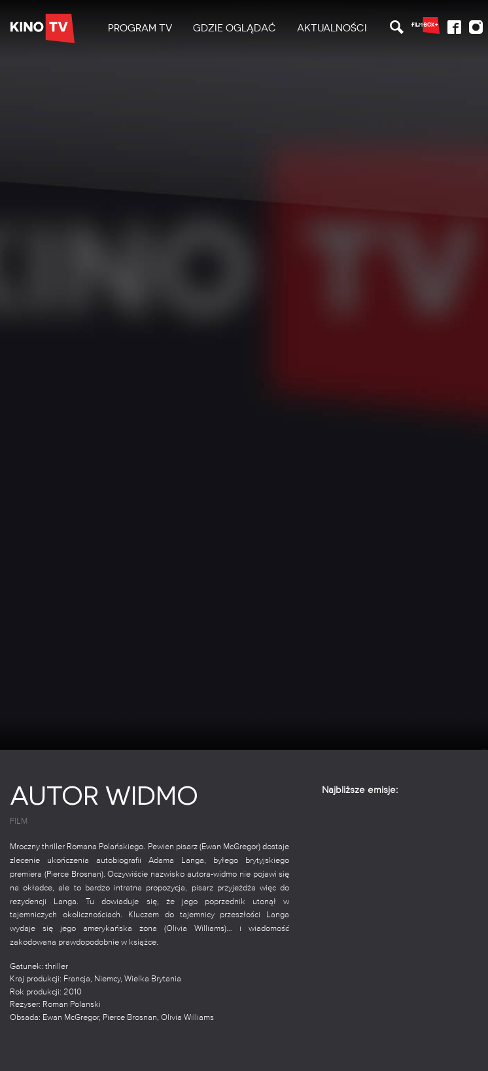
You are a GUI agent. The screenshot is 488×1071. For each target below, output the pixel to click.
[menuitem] (140, 28)
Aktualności (332, 28)
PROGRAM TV (140, 28)
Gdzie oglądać (234, 28)
